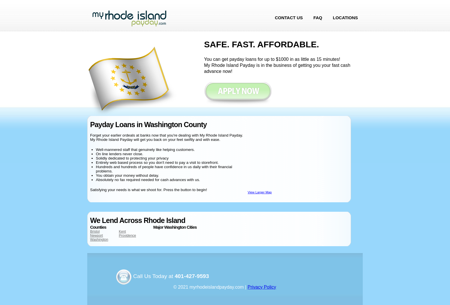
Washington (99, 240)
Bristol (95, 232)
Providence (127, 236)
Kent (122, 232)
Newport (96, 236)
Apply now (237, 94)
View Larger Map (260, 192)
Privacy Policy (261, 287)
